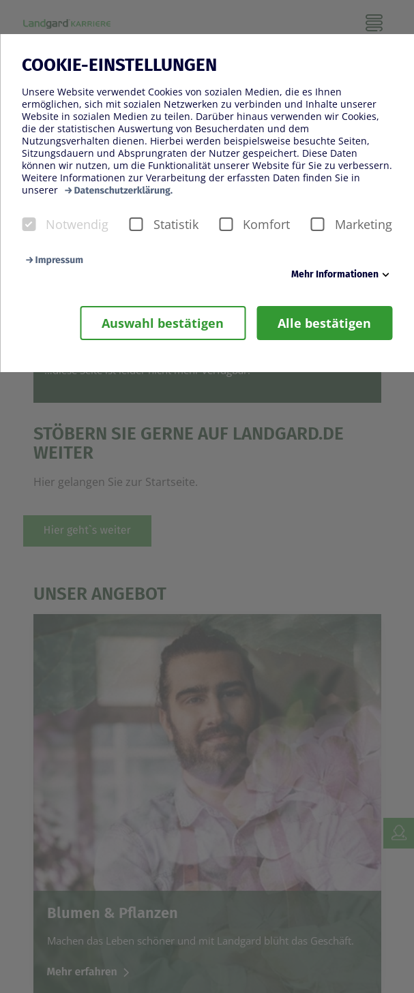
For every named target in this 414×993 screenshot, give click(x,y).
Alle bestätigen (324, 323)
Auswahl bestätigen (163, 323)
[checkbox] (28, 224)
